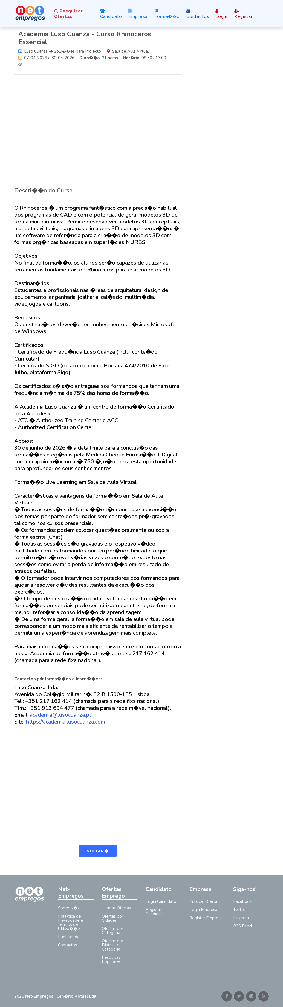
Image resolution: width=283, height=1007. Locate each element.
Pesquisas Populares (111, 959)
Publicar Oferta (203, 901)
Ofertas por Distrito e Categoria (112, 945)
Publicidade (69, 937)
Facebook (242, 901)
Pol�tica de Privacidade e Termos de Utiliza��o (70, 922)
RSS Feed (242, 926)
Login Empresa (203, 909)
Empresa (138, 13)
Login (221, 14)
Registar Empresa (206, 918)
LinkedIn (241, 918)
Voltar (98, 851)
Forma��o (167, 14)
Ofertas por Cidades (112, 918)
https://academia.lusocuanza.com (65, 721)
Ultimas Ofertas (116, 908)
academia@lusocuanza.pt (60, 715)
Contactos (197, 14)
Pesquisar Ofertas (68, 13)
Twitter (240, 909)
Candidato (111, 14)
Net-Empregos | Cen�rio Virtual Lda (60, 996)
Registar (243, 14)
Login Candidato (161, 901)
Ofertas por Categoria (112, 930)
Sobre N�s (68, 908)
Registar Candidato (155, 912)
